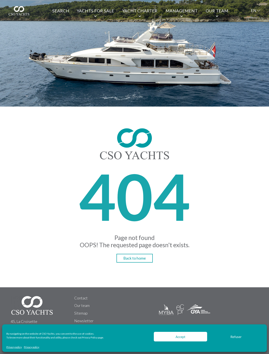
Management (182, 10)
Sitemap (81, 313)
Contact (81, 298)
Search (60, 10)
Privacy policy (14, 347)
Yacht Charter (139, 10)
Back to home (134, 258)
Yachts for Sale (95, 10)
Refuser (236, 337)
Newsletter (84, 320)
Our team (217, 10)
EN (253, 10)
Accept (180, 337)
